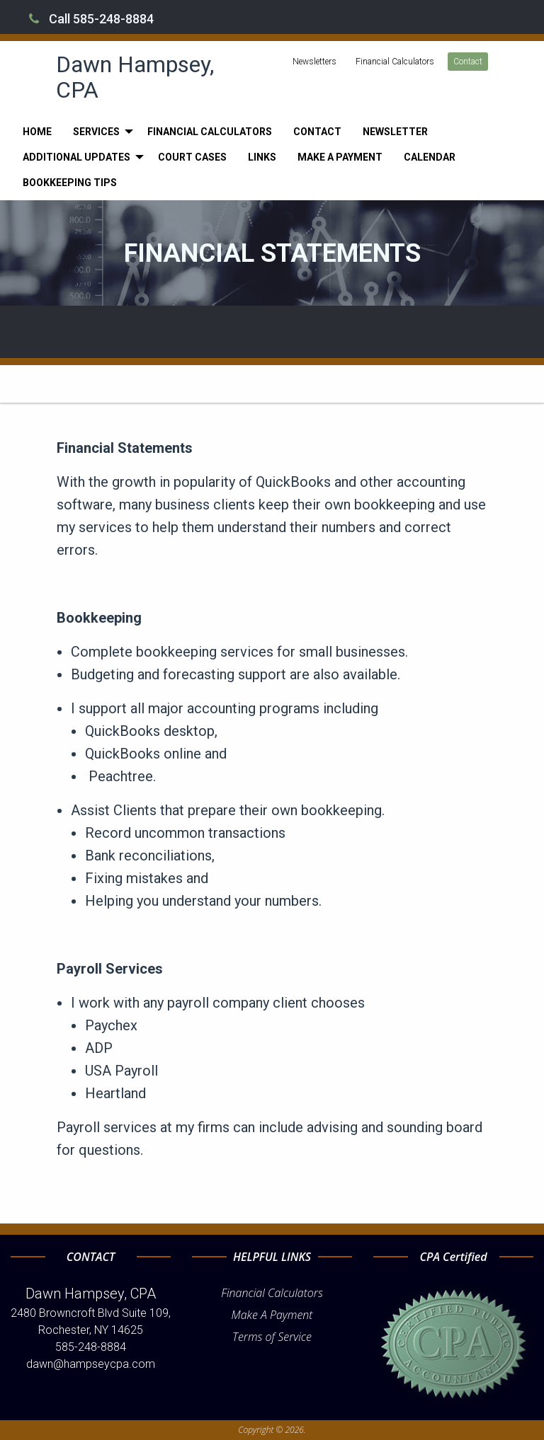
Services (96, 131)
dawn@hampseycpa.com (90, 1364)
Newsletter (395, 131)
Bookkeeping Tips (70, 182)
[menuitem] (37, 131)
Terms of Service (272, 1336)
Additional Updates (76, 157)
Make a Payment (340, 157)
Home (37, 131)
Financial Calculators (395, 62)
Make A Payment (272, 1315)
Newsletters (314, 62)
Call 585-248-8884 (91, 18)
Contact (467, 62)
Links (262, 157)
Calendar (429, 157)
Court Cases (192, 157)
